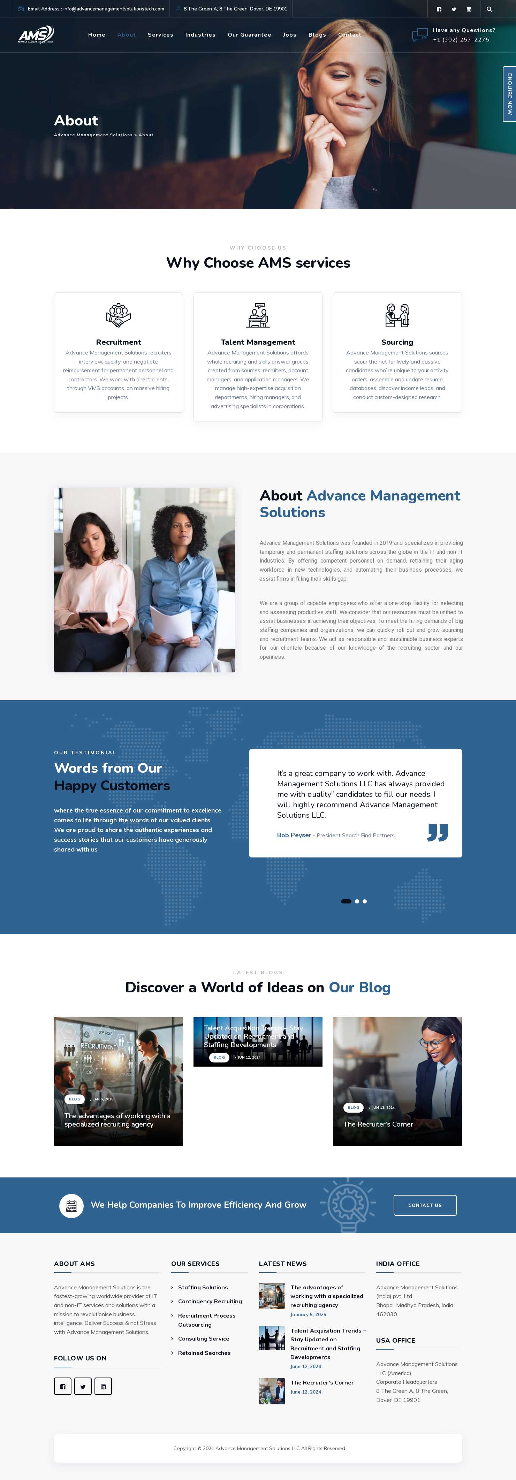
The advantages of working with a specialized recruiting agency (117, 1120)
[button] (346, 901)
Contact (350, 35)
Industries (200, 35)
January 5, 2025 (308, 1314)
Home (97, 35)
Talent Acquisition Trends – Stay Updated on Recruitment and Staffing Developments (328, 1344)
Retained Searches (204, 1352)
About (126, 35)
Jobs (290, 35)
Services (161, 35)
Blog (74, 1099)
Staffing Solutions (203, 1287)
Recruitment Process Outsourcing (207, 1320)
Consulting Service (203, 1338)
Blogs (317, 35)
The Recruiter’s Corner (378, 1124)
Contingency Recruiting (210, 1301)
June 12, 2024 (305, 1366)
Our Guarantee (250, 35)
